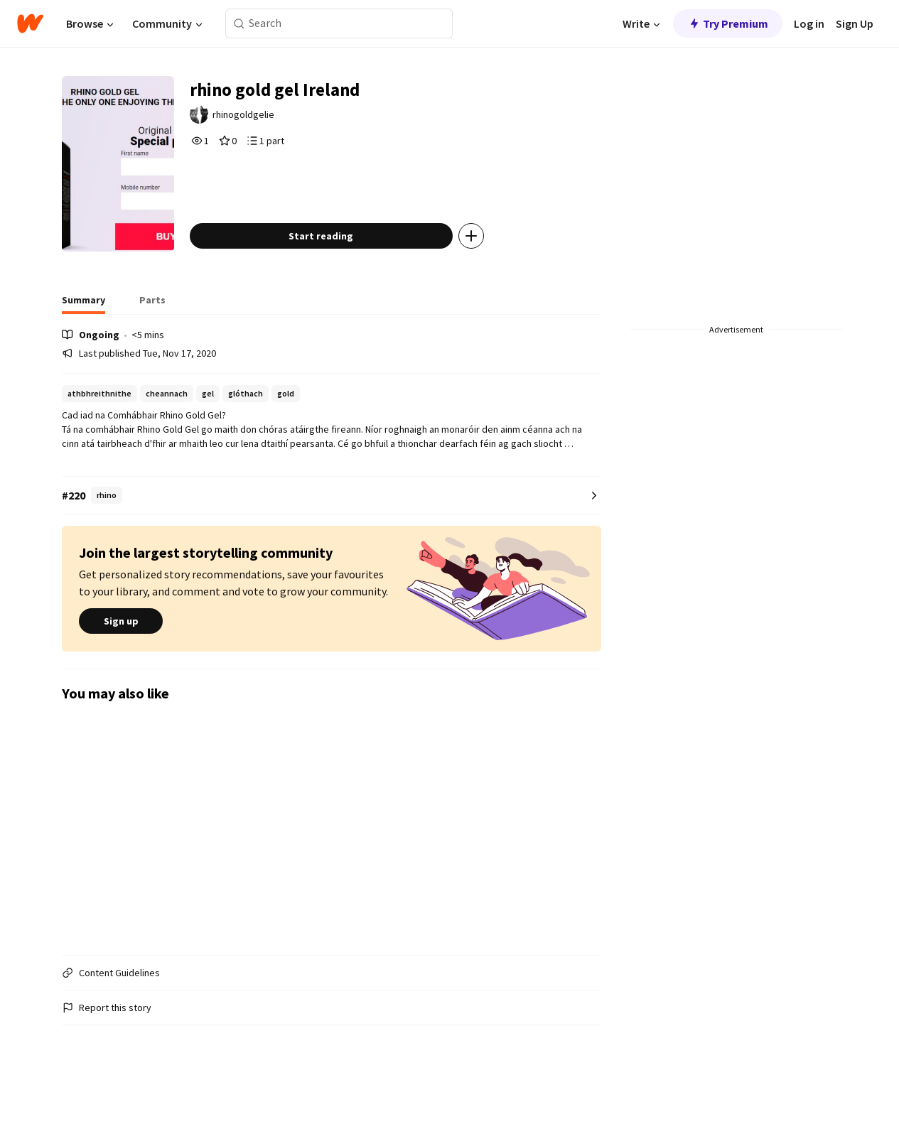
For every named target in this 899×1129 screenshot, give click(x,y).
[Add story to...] (492, 266)
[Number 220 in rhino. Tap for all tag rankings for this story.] (331, 525)
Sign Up (854, 23)
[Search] (239, 24)
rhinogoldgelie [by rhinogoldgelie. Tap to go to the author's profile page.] (267, 118)
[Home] (30, 23)
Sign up (121, 651)
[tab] (83, 334)
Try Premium (727, 23)
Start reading (342, 265)
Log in (809, 23)
